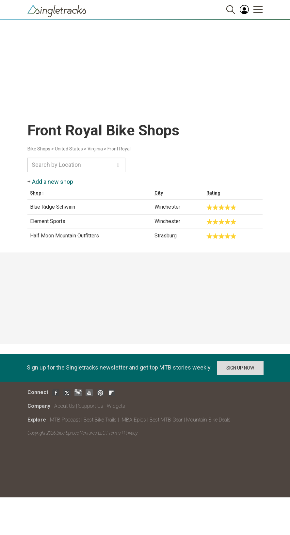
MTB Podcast (65, 420)
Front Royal (119, 148)
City (158, 193)
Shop (35, 193)
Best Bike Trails (100, 420)
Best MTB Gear (166, 420)
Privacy (130, 433)
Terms (114, 433)
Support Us (90, 406)
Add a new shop (52, 181)
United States (69, 148)
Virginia (95, 148)
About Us (64, 406)
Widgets (116, 406)
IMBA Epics (133, 420)
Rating (213, 193)
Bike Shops (38, 148)
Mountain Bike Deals (208, 420)
